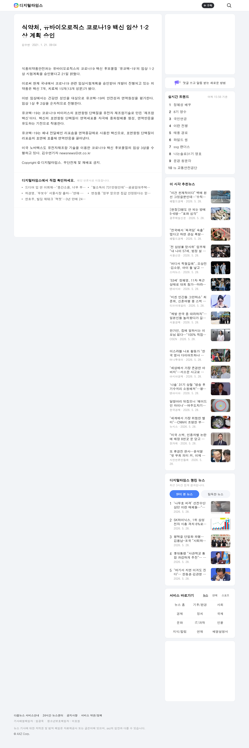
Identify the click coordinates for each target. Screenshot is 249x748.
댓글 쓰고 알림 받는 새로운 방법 (200, 82)
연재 (200, 631)
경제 (180, 613)
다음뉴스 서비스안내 (26, 715)
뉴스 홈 (179, 604)
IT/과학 (200, 622)
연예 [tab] (214, 595)
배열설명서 (220, 631)
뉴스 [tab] (205, 595)
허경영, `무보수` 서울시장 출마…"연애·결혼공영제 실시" (55, 193)
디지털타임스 (31, 5)
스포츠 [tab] (225, 595)
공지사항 (72, 715)
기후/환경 (200, 604)
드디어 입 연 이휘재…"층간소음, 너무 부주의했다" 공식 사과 (55, 187)
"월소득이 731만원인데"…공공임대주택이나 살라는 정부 (121, 187)
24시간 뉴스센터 (53, 715)
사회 (220, 604)
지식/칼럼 (180, 631)
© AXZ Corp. (22, 734)
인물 (220, 622)
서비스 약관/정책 (91, 715)
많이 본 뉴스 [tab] (184, 494)
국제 (220, 613)
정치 (200, 613)
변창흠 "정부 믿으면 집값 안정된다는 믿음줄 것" (121, 193)
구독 (208, 5)
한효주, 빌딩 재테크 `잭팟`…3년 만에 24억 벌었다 (55, 199)
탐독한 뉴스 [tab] (215, 494)
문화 (180, 622)
